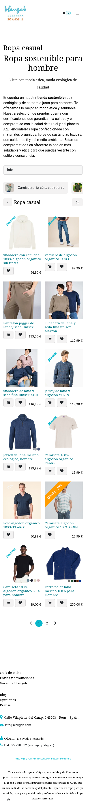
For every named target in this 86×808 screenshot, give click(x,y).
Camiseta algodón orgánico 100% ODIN (61, 525)
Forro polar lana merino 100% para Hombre (59, 591)
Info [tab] (10, 170)
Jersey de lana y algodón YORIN (57, 393)
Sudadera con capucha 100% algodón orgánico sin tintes (22, 259)
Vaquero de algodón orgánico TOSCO (61, 257)
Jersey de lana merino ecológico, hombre (21, 457)
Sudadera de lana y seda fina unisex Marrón (60, 327)
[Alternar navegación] (77, 13)
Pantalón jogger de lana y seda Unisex (18, 325)
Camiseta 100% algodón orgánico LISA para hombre (21, 591)
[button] (8, 271)
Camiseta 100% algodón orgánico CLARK (59, 459)
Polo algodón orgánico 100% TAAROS (21, 525)
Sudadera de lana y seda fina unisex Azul (20, 393)
